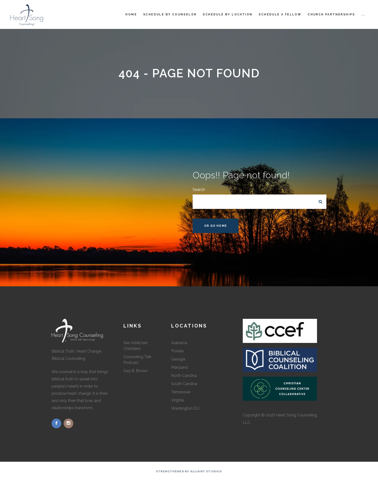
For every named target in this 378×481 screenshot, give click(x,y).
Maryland (179, 367)
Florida (177, 351)
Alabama (179, 343)
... (363, 14)
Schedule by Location (227, 14)
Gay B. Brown (135, 370)
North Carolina (184, 375)
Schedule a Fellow (280, 14)
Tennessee (180, 392)
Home (131, 14)
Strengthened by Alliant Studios (189, 471)
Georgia (178, 359)
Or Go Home (215, 225)
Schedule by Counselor (169, 14)
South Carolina (184, 383)
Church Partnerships (331, 14)
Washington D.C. (186, 408)
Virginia (177, 400)
